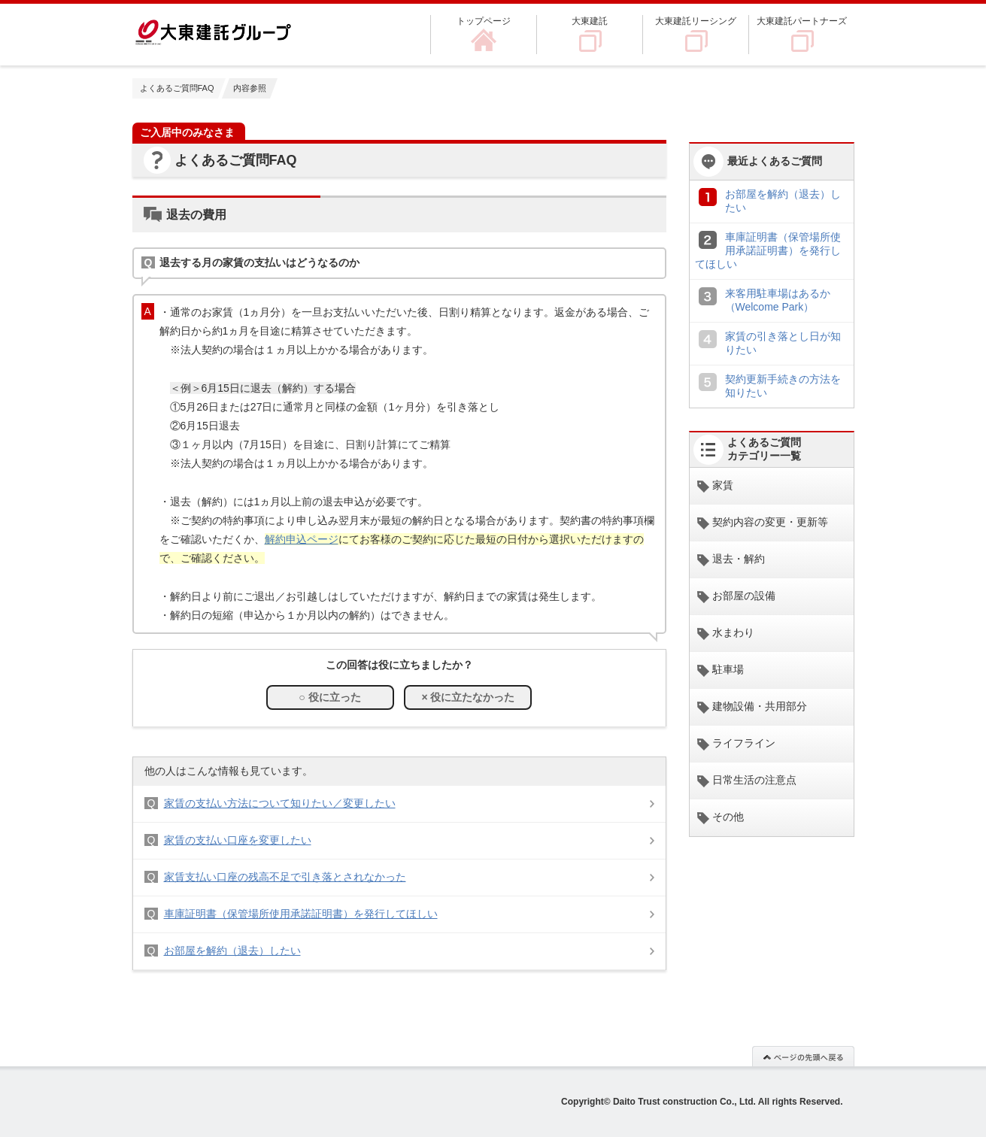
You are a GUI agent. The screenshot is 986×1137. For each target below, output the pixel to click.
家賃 (722, 485)
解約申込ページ (301, 539)
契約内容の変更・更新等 (770, 522)
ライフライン (743, 743)
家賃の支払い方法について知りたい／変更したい (280, 803)
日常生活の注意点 (754, 780)
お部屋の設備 (743, 596)
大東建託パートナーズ (802, 21)
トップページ (484, 21)
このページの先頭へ (803, 1055)
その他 (728, 817)
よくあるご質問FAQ (177, 87)
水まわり (733, 632)
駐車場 (728, 669)
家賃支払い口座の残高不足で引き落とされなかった (285, 877)
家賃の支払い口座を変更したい (237, 840)
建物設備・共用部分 (759, 706)
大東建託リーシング (695, 21)
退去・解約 (738, 559)
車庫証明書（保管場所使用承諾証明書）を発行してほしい (301, 914)
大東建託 (590, 21)
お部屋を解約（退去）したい (232, 950)
